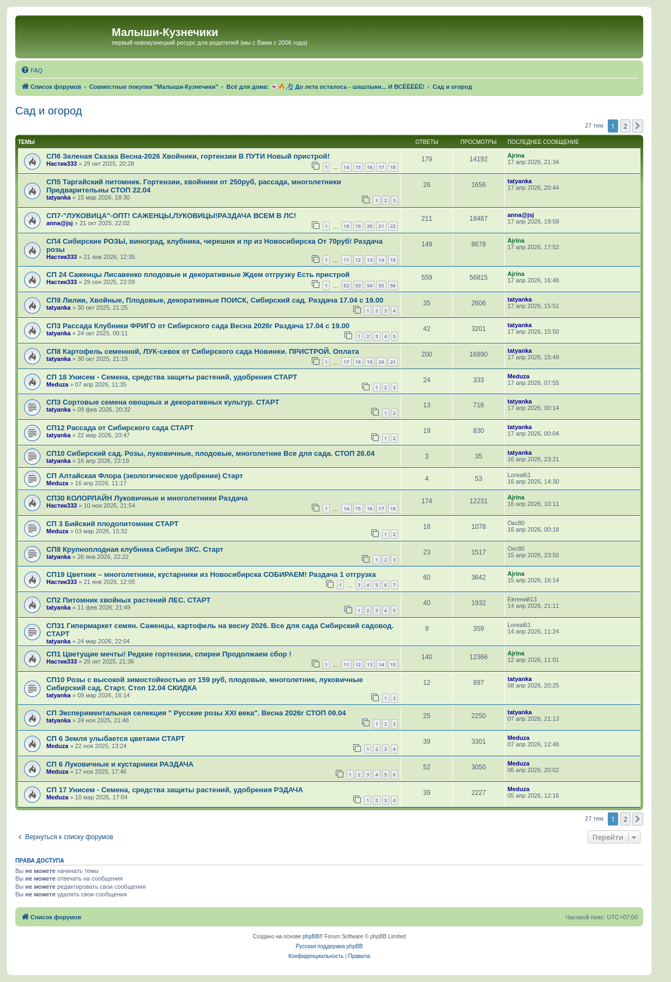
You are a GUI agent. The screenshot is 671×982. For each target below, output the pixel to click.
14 (346, 167)
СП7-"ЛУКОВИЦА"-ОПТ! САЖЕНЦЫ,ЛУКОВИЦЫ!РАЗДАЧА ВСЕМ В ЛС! (171, 216)
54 (369, 285)
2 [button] (625, 126)
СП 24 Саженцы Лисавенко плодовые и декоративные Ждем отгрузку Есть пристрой (197, 274)
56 (393, 285)
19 (358, 226)
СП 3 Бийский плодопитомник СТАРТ (112, 524)
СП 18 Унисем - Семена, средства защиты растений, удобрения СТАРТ (171, 377)
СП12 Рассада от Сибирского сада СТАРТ (120, 428)
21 (381, 226)
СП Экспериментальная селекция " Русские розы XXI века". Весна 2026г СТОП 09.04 (196, 713)
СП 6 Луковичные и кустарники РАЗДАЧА (120, 764)
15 (358, 167)
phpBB (311, 936)
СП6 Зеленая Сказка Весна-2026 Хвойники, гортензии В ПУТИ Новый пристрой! (188, 156)
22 (393, 226)
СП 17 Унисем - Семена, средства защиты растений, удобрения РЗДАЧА (174, 790)
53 (358, 285)
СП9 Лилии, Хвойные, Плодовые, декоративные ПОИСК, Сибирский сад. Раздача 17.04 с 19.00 (214, 300)
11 (346, 259)
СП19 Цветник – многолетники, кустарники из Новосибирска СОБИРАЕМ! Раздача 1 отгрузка (211, 574)
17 (381, 167)
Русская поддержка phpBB (328, 946)
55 (381, 285)
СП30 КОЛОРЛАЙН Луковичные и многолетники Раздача (146, 498)
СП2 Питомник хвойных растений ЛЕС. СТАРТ (128, 600)
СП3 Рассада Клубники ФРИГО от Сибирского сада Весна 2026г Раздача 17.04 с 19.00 (197, 326)
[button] (637, 125)
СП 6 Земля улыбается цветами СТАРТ (115, 738)
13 (369, 259)
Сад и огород (48, 111)
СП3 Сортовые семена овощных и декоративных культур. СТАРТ (162, 402)
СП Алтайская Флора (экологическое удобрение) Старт (144, 476)
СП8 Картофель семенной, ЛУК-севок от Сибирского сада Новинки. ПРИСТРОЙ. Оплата (202, 351)
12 (358, 259)
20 (369, 226)
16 (369, 167)
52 (346, 285)
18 (393, 167)
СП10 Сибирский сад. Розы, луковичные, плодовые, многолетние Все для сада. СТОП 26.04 (210, 453)
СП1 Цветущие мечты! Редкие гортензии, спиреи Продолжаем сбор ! (169, 654)
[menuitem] (32, 70)
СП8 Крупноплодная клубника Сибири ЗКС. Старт (134, 549)
